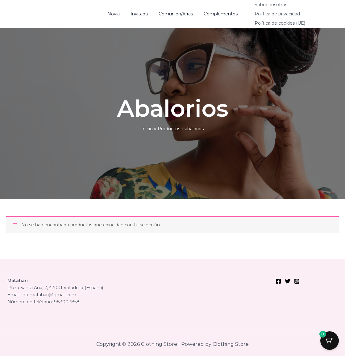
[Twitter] (287, 281)
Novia (117, 14)
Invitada (140, 14)
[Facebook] (278, 281)
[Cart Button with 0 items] (329, 340)
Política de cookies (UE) (274, 23)
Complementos (218, 14)
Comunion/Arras (175, 14)
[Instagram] (297, 281)
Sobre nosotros (265, 4)
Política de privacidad (272, 14)
